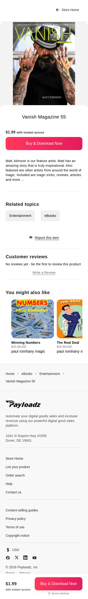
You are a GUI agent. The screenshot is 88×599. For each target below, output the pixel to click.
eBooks (50, 216)
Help (9, 484)
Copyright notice (17, 535)
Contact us (13, 492)
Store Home (67, 10)
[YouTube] (34, 557)
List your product (18, 467)
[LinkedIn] (25, 557)
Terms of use (15, 527)
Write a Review (43, 272)
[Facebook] (8, 557)
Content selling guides (22, 510)
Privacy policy (16, 519)
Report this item (44, 238)
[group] (32, 327)
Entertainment (20, 216)
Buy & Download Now (44, 143)
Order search (15, 475)
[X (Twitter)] (17, 557)
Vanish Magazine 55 (20, 381)
